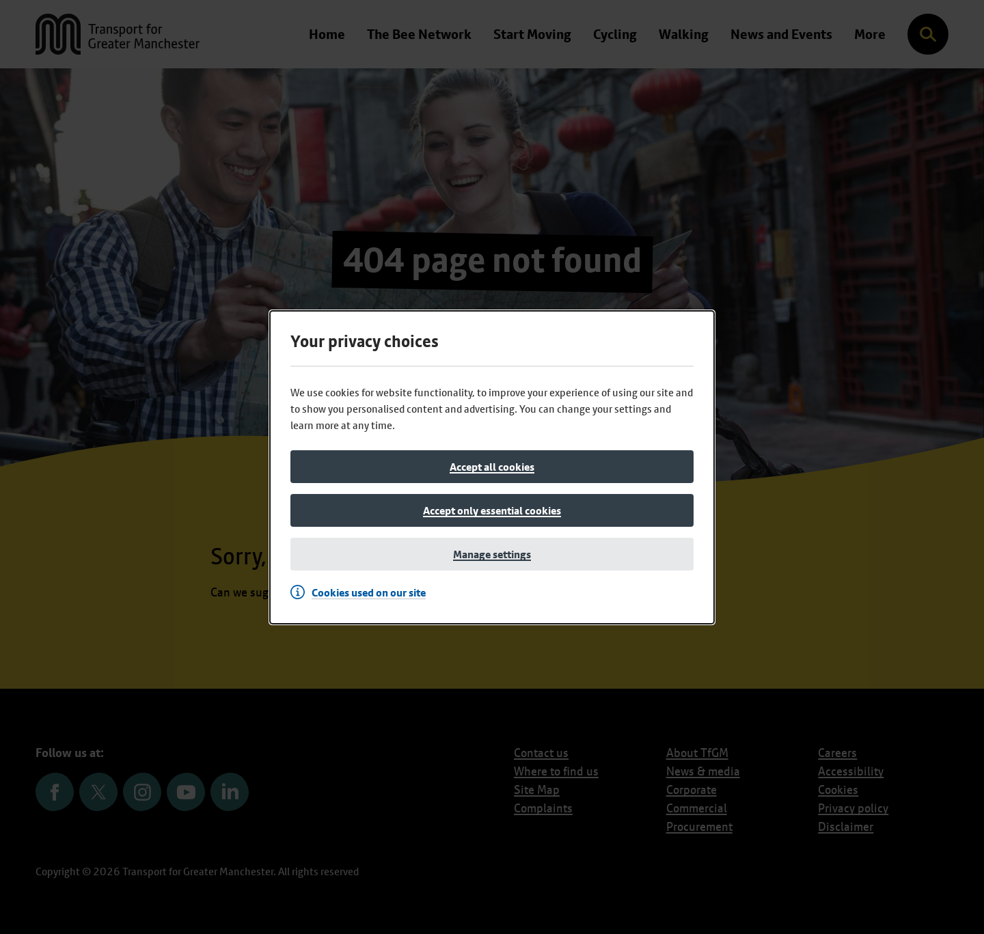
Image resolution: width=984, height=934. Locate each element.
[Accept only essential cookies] (492, 510)
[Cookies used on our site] (361, 592)
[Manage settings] (492, 554)
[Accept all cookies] (492, 466)
